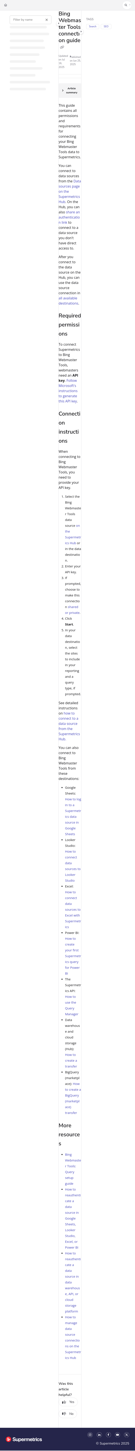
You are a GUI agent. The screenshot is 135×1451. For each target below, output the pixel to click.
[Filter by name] (30, 19)
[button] (127, 5)
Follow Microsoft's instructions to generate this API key (68, 391)
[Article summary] (70, 90)
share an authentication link (69, 217)
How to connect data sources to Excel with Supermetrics (73, 909)
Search (92, 26)
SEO (106, 26)
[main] (70, 719)
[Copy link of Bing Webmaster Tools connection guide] (62, 47)
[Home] (5, 5)
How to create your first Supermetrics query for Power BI (73, 955)
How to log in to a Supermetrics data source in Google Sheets (73, 816)
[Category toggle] (58, 23)
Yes (68, 1402)
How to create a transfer (71, 1060)
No (68, 1414)
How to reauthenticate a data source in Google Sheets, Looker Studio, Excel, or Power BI (73, 1218)
